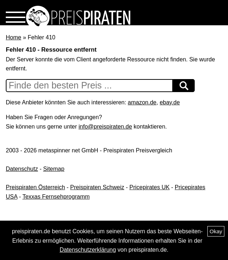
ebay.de (170, 102)
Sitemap (53, 169)
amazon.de (142, 102)
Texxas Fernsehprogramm (56, 197)
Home (13, 37)
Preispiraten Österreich (35, 187)
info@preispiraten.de (105, 127)
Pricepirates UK (149, 187)
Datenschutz (22, 169)
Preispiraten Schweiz (97, 187)
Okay (216, 231)
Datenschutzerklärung (88, 250)
